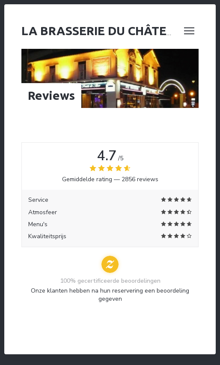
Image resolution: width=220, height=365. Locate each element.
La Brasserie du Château (102, 30)
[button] (189, 30)
